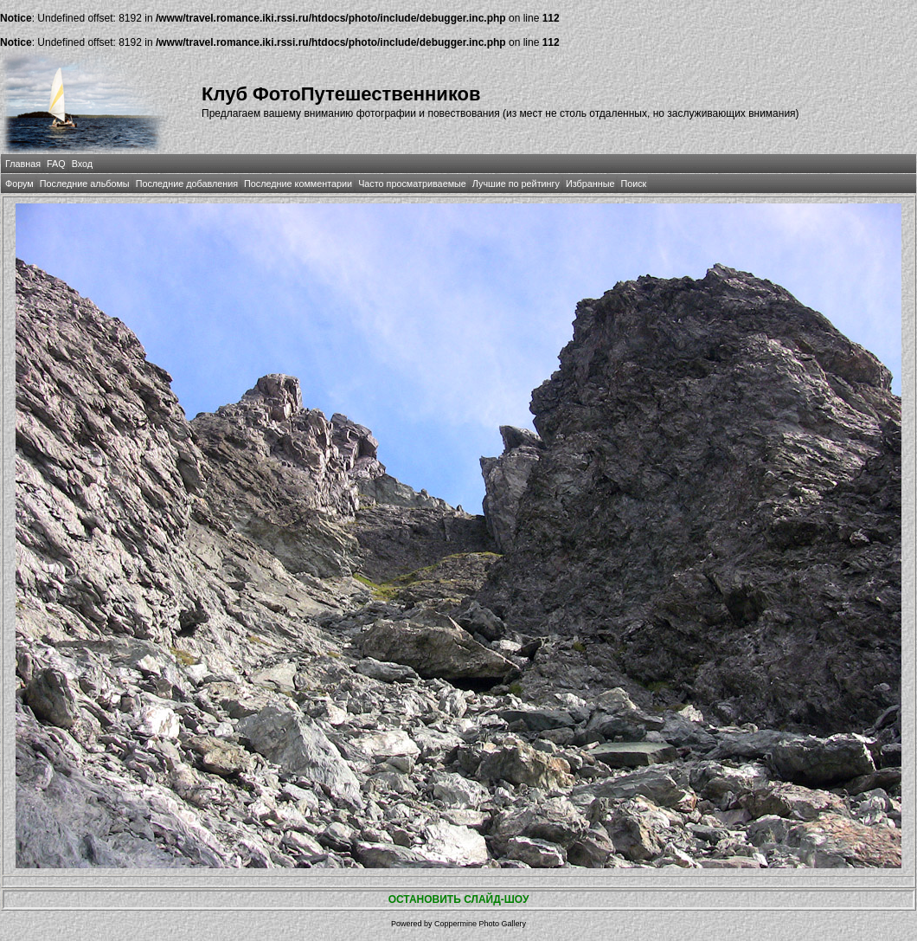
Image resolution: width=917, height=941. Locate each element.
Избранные (590, 183)
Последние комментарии (298, 183)
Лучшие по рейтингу (516, 183)
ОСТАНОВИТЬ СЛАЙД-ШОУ (458, 899)
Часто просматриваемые (412, 183)
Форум (19, 183)
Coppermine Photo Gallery (480, 923)
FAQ (56, 163)
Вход (82, 163)
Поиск (633, 183)
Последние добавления (187, 183)
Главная (23, 163)
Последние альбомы (85, 183)
